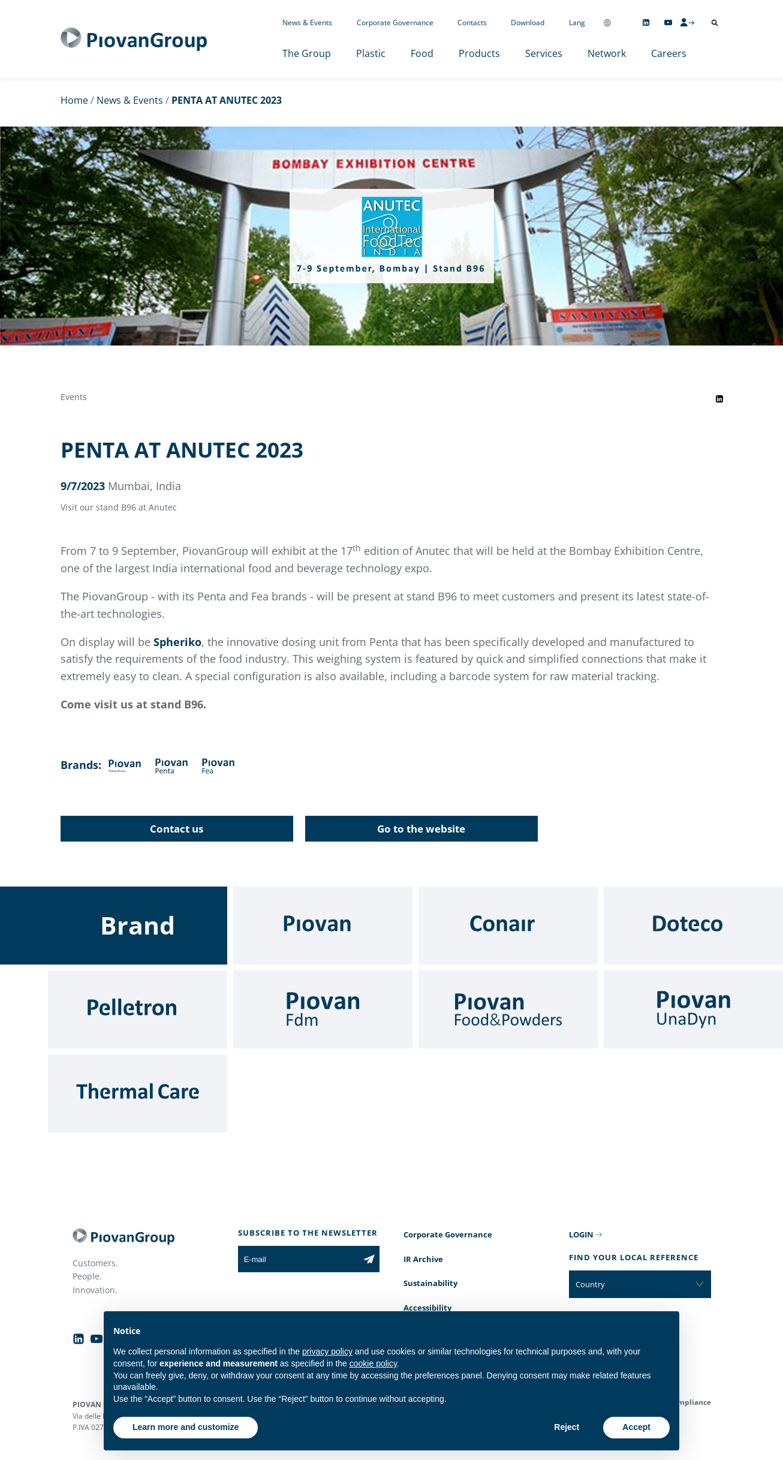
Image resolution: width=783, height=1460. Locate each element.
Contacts (472, 22)
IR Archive (423, 1259)
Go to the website (421, 829)
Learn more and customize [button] (185, 1427)
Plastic (371, 53)
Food (422, 53)
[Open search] (714, 22)
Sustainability (430, 1283)
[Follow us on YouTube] (668, 22)
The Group (306, 53)
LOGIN (581, 1234)
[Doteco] (693, 926)
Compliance (689, 1402)
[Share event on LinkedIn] (719, 399)
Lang (577, 22)
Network (607, 53)
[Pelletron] (137, 1010)
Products (479, 53)
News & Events (307, 22)
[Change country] (607, 22)
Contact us (176, 829)
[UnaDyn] (693, 1010)
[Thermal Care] (137, 1093)
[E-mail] (298, 1259)
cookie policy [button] (373, 1363)
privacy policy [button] (327, 1351)
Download (527, 22)
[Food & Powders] (508, 1010)
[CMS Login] (687, 22)
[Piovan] (322, 926)
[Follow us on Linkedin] (646, 22)
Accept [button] (636, 1427)
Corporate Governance (395, 22)
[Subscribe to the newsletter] (369, 1259)
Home (74, 100)
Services (543, 53)
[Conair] (508, 926)
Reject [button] (566, 1427)
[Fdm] (322, 1010)
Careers (668, 53)
